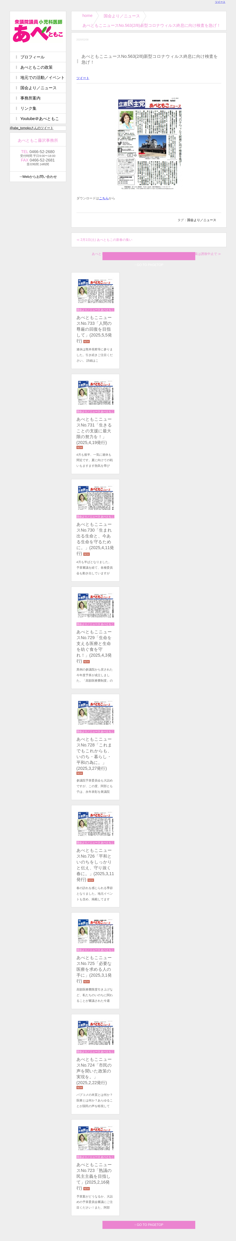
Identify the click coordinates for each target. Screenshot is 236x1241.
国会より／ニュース (122, 16)
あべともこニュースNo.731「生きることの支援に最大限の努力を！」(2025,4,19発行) (94, 431)
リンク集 (28, 108)
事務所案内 (30, 98)
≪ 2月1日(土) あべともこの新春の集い (104, 239)
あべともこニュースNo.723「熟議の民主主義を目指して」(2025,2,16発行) (94, 1176)
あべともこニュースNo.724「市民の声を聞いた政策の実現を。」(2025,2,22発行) (94, 1071)
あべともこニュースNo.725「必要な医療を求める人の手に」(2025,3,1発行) (94, 969)
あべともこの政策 (36, 67)
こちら (104, 198)
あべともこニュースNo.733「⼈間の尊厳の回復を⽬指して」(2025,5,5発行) (94, 329)
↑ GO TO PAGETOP (148, 1225)
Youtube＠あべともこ (39, 118)
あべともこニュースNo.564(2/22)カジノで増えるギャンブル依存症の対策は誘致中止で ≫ (156, 254)
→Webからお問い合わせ (38, 177)
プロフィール (32, 57)
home (87, 15)
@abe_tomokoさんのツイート (31, 128)
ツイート (220, 1)
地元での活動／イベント (42, 77)
